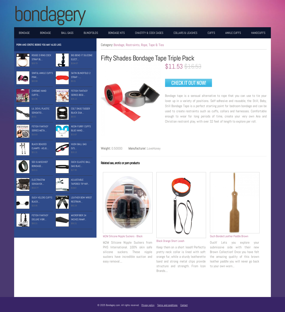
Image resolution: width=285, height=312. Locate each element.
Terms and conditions (167, 305)
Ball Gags (67, 33)
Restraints (133, 45)
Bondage (24, 33)
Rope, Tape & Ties (152, 45)
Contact (184, 305)
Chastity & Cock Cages (149, 33)
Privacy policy (147, 305)
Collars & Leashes (185, 33)
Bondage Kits (116, 33)
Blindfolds (91, 33)
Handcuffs (258, 33)
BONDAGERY (49, 13)
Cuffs (211, 33)
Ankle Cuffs (233, 33)
